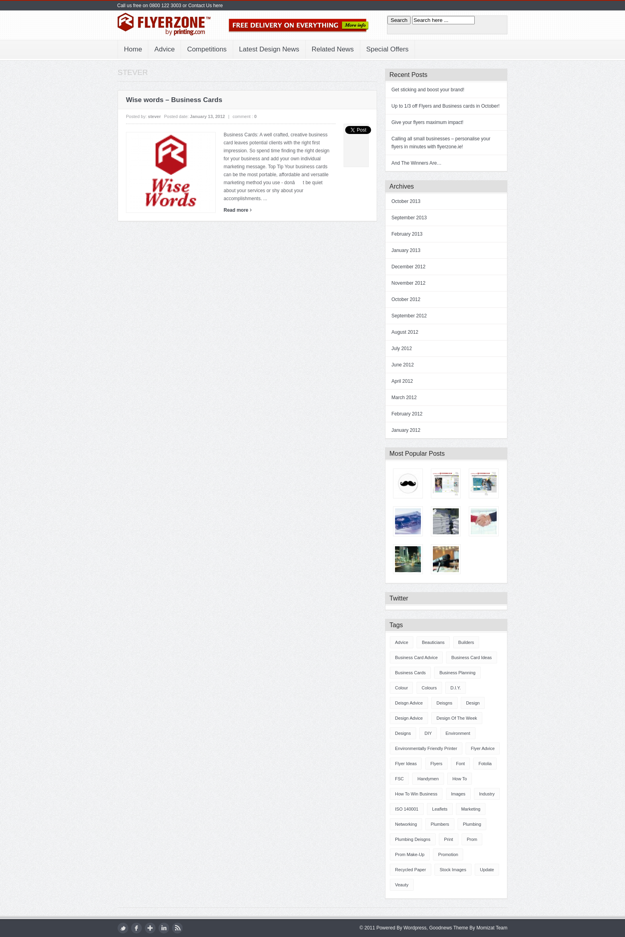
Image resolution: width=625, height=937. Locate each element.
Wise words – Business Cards (174, 100)
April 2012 (402, 381)
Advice (164, 49)
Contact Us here (205, 5)
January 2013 (406, 250)
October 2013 (406, 201)
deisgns (444, 703)
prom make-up (410, 854)
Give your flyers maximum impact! (427, 122)
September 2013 (409, 217)
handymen (427, 778)
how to (459, 778)
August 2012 (404, 332)
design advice (409, 718)
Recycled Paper (410, 869)
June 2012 (402, 365)
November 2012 (408, 283)
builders (466, 642)
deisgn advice (409, 703)
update (487, 869)
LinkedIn (163, 928)
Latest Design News (269, 49)
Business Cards (410, 672)
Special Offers (387, 49)
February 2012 (407, 414)
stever (154, 116)
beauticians (433, 642)
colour (401, 687)
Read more (238, 210)
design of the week (456, 718)
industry (487, 793)
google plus (150, 928)
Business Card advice (416, 657)
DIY (428, 733)
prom (472, 839)
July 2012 (401, 348)
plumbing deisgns (412, 839)
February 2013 (407, 234)
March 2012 (404, 397)
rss (177, 928)
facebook (136, 928)
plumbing (472, 824)
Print (448, 839)
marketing (470, 809)
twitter (123, 928)
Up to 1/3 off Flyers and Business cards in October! (445, 106)
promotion (448, 854)
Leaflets (440, 809)
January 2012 (406, 430)
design (473, 703)
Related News (333, 49)
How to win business (416, 793)
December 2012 (408, 267)
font (460, 763)
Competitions (206, 49)
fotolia (484, 763)
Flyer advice (483, 748)
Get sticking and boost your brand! (427, 90)
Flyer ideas (406, 763)
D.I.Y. (455, 687)
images (458, 793)
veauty (402, 884)
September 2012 (409, 316)
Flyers (436, 763)
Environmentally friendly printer (426, 748)
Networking (406, 824)
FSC (399, 778)
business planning (457, 672)
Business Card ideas (471, 657)
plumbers (439, 824)
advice (401, 642)
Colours (429, 687)
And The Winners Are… (416, 163)
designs (403, 733)
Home (133, 49)
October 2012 (406, 299)
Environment (458, 733)
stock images (453, 869)
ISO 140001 (407, 809)
